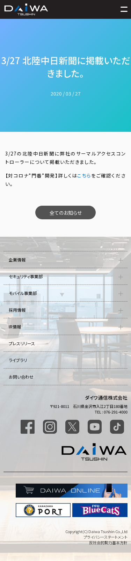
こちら (84, 175)
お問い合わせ (21, 377)
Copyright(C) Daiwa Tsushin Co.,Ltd (96, 531)
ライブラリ (18, 360)
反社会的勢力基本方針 (108, 542)
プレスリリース (22, 343)
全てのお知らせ (66, 212)
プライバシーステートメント (105, 537)
